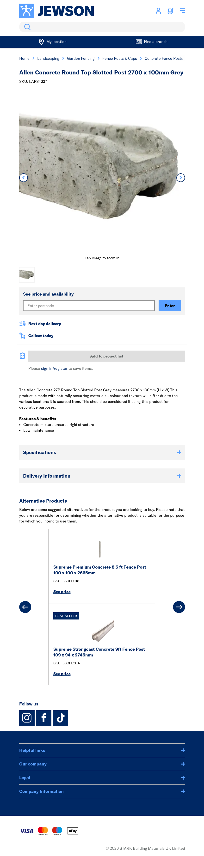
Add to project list (106, 356)
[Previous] (25, 607)
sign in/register (54, 368)
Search (26, 27)
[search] (102, 27)
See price (62, 591)
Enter (170, 305)
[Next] (179, 607)
